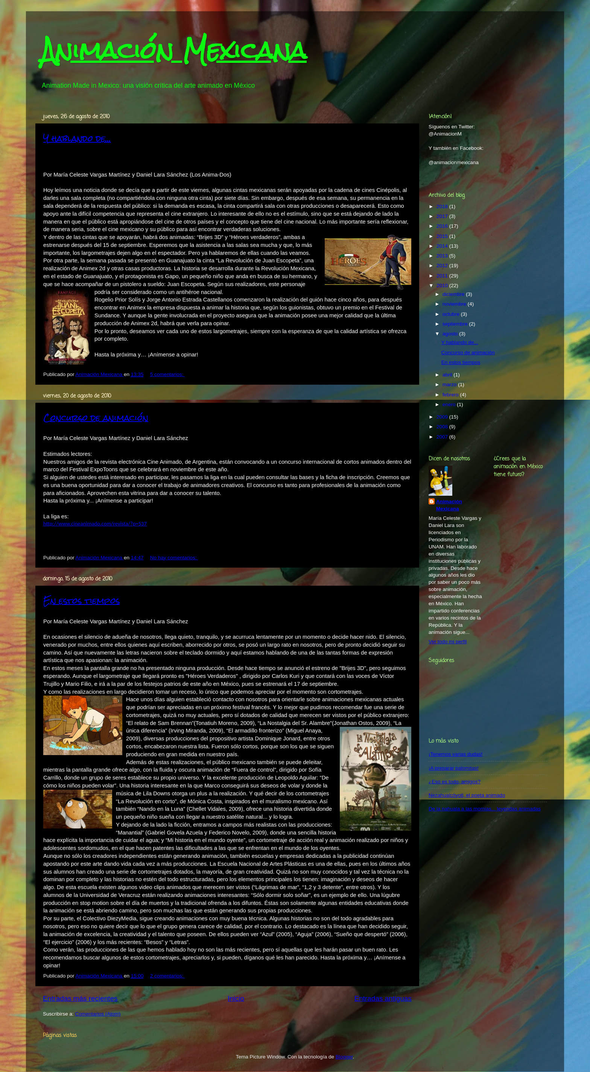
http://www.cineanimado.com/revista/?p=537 (95, 523)
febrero (451, 394)
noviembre (455, 304)
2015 (442, 236)
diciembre (454, 294)
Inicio (236, 998)
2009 (442, 417)
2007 (442, 437)
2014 (442, 246)
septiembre (455, 324)
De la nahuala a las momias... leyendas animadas (485, 809)
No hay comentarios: (174, 557)
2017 (442, 216)
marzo (450, 384)
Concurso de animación (95, 417)
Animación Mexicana (174, 50)
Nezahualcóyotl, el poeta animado (467, 795)
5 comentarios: (167, 374)
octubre (451, 314)
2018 (442, 206)
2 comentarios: (167, 976)
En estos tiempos (81, 600)
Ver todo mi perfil (448, 641)
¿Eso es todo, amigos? (455, 781)
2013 (442, 256)
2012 (442, 265)
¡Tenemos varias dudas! (455, 754)
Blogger (344, 1057)
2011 (442, 276)
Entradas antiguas (383, 998)
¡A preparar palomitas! (454, 768)
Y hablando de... (77, 138)
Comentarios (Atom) (98, 1014)
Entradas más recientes (80, 998)
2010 (442, 285)
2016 (442, 226)
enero (449, 404)
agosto (450, 334)
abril (447, 375)
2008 (442, 426)
